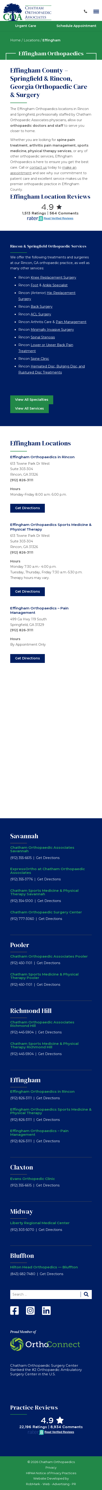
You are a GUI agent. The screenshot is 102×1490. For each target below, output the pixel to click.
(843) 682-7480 (22, 1274)
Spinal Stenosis (43, 337)
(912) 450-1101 (21, 963)
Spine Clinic (40, 359)
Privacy (51, 1467)
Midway (21, 1211)
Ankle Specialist (55, 285)
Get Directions (27, 508)
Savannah (24, 836)
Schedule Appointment (76, 26)
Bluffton (22, 1255)
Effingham (25, 1080)
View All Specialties (31, 400)
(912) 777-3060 (22, 919)
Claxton (21, 1167)
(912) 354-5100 (21, 901)
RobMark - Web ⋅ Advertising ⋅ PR (51, 1484)
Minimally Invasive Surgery (52, 329)
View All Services (29, 408)
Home (15, 40)
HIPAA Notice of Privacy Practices (51, 1473)
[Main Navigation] (96, 11)
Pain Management (71, 322)
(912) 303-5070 (22, 1230)
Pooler (19, 944)
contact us (38, 167)
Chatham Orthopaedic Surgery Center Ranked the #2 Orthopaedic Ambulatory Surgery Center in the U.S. (46, 1369)
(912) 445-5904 (22, 1032)
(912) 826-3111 (21, 480)
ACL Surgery (41, 314)
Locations (31, 40)
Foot (34, 285)
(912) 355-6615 (21, 858)
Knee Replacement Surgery (53, 277)
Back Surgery (42, 306)
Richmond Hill (31, 1010)
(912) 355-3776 (21, 879)
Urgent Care (25, 26)
